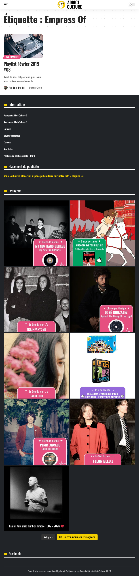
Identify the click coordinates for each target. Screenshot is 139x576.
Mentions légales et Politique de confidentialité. (69, 571)
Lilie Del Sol (19, 87)
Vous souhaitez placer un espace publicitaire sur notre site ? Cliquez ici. (44, 176)
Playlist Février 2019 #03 (21, 66)
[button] (7, 4)
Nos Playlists (12, 56)
